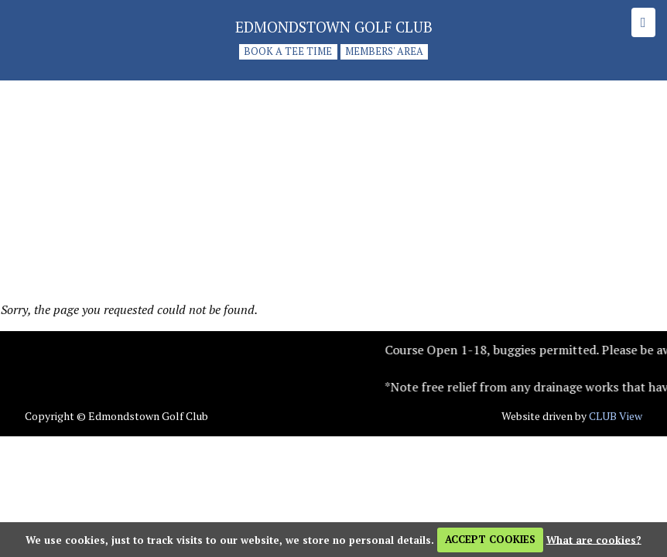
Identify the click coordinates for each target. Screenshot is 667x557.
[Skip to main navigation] (643, 22)
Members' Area (384, 52)
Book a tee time (288, 52)
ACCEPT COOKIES (490, 539)
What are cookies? (593, 539)
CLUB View (615, 415)
